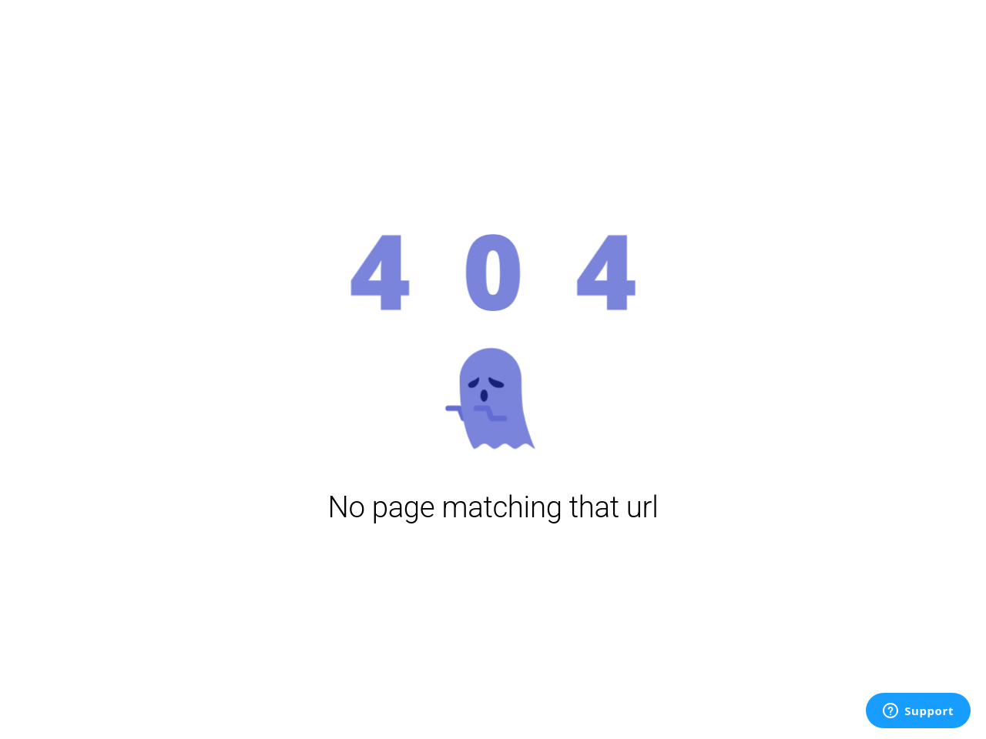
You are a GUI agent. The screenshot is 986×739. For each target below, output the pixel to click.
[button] (493, 339)
